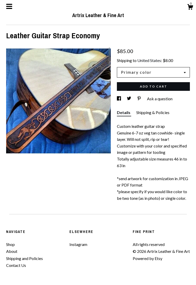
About (11, 251)
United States (149, 60)
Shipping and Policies (24, 258)
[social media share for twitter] (129, 98)
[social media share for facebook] (119, 98)
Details (124, 112)
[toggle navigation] (9, 6)
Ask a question (160, 98)
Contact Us (16, 265)
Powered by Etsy (147, 258)
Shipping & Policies (152, 112)
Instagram (78, 244)
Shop (10, 244)
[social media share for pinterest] (139, 98)
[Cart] (190, 7)
